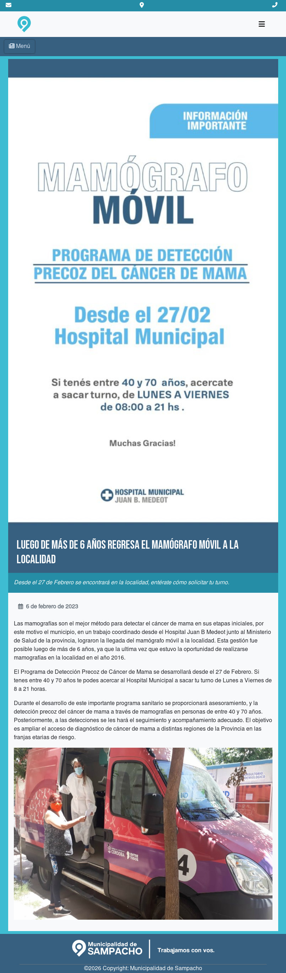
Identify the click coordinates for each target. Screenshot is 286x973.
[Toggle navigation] (262, 24)
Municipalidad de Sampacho (166, 969)
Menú (19, 46)
